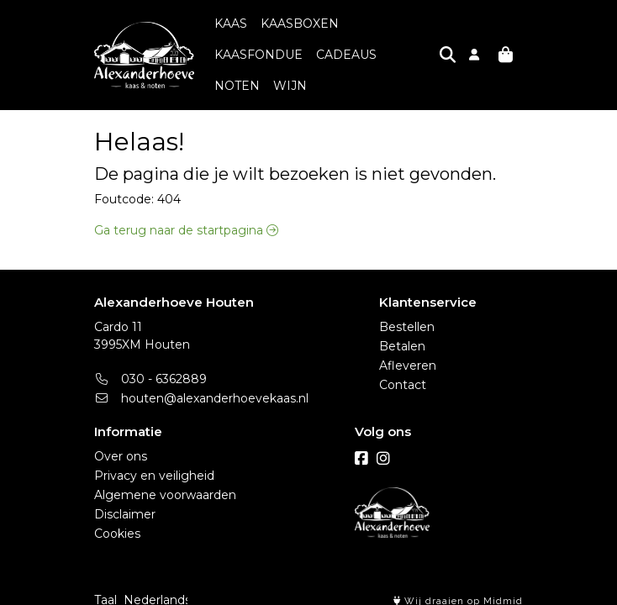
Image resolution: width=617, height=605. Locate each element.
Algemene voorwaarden (165, 484)
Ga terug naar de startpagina (186, 204)
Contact (402, 373)
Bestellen (407, 316)
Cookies (117, 522)
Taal (105, 589)
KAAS (230, 26)
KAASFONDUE (396, 26)
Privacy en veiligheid (154, 464)
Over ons (120, 445)
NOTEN (311, 57)
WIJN (364, 57)
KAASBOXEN (300, 26)
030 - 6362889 (150, 368)
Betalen (402, 335)
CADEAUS (244, 57)
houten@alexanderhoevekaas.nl (201, 387)
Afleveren (407, 354)
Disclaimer (125, 503)
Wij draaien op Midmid (458, 590)
